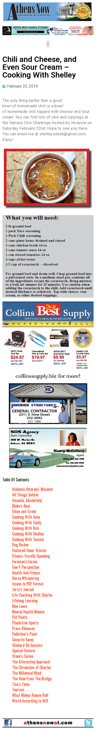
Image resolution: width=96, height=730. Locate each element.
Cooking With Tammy (28, 539)
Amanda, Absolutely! (27, 500)
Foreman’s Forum (24, 561)
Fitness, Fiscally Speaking (31, 556)
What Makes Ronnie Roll (30, 695)
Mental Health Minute (28, 612)
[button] (48, 44)
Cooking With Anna (26, 517)
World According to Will (30, 701)
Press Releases (23, 628)
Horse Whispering (25, 578)
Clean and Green (24, 511)
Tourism (18, 689)
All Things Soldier (25, 495)
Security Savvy (23, 639)
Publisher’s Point (24, 634)
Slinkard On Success (27, 645)
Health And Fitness (26, 573)
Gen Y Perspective (25, 567)
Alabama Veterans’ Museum (32, 489)
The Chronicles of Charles (31, 667)
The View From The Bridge (32, 678)
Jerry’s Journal (23, 589)
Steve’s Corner (23, 656)
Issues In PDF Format (28, 584)
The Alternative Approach (31, 662)
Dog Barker (20, 545)
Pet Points (20, 617)
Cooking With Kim (25, 528)
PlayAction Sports (25, 623)
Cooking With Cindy (26, 522)
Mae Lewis (19, 606)
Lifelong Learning (25, 600)
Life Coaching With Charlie (32, 595)
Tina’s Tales (21, 684)
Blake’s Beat (21, 506)
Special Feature (23, 650)
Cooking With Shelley (28, 534)
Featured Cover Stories (29, 550)
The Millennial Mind (26, 673)
